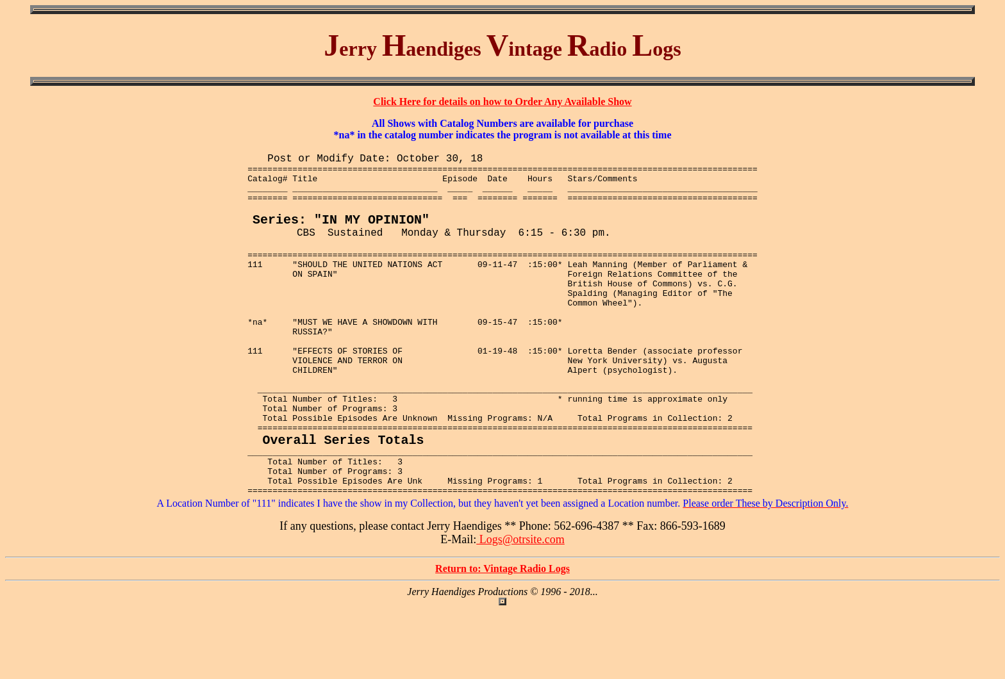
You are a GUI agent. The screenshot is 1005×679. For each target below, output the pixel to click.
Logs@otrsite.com (520, 607)
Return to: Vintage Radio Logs (502, 637)
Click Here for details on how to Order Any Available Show (502, 101)
